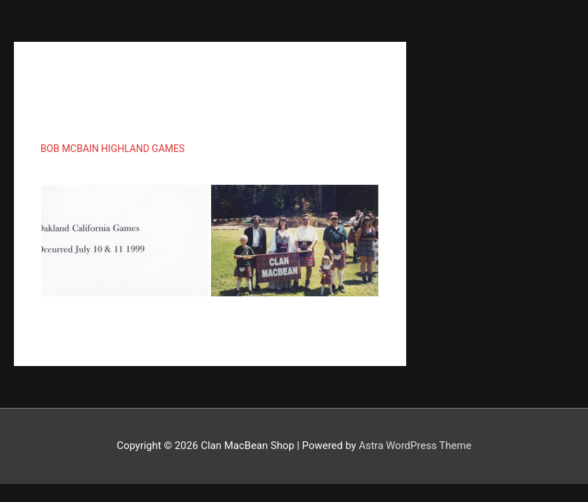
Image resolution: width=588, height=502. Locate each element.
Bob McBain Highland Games (112, 148)
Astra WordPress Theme (415, 445)
